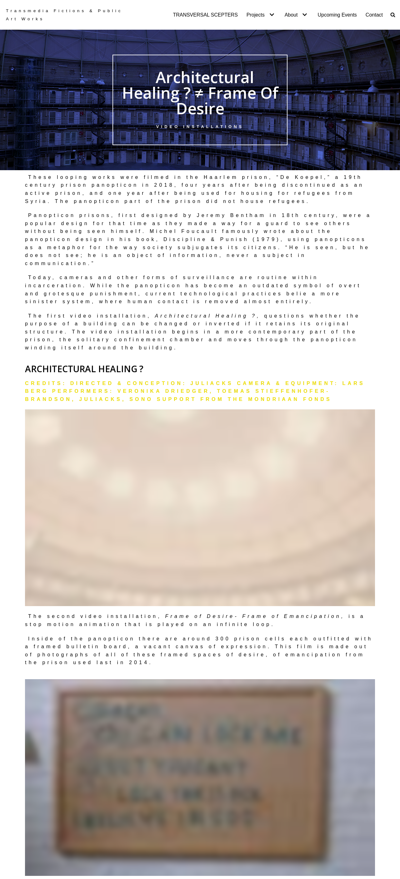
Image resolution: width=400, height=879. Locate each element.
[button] (271, 15)
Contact (374, 14)
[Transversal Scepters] (67, 15)
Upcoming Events (337, 14)
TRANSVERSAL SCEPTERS (205, 14)
